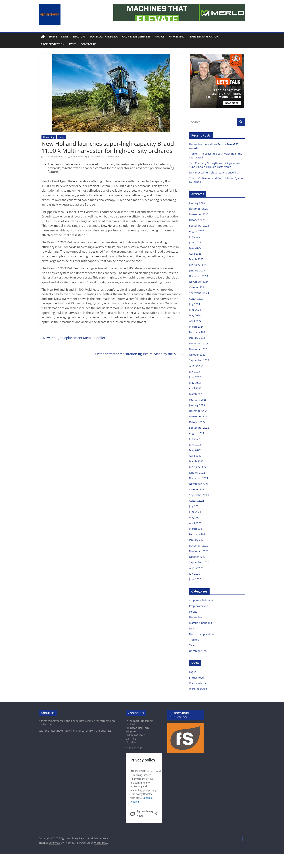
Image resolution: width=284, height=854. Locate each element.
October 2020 (197, 556)
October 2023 (197, 354)
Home (53, 36)
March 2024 (196, 326)
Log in (192, 672)
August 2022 (196, 433)
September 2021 (199, 495)
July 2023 (194, 371)
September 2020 (199, 562)
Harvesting (177, 36)
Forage (159, 36)
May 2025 (195, 248)
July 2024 (194, 304)
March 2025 (196, 259)
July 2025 (194, 236)
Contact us (88, 44)
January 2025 (197, 270)
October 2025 (197, 220)
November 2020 (198, 551)
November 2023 (198, 349)
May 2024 (195, 315)
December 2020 (198, 545)
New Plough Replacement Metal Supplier (72, 338)
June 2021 (195, 512)
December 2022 (198, 411)
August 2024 (196, 298)
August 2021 (196, 500)
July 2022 (194, 439)
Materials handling (104, 36)
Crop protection (52, 44)
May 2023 (195, 382)
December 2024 (198, 276)
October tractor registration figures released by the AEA (139, 354)
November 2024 (198, 281)
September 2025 (199, 225)
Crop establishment (136, 36)
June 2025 (195, 242)
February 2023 (197, 399)
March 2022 (196, 461)
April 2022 (195, 455)
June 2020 (195, 579)
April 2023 (195, 388)
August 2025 (196, 231)
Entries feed (196, 677)
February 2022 (197, 467)
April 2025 (195, 253)
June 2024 (195, 309)
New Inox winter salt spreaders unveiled (214, 172)
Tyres (72, 44)
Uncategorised (198, 651)
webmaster (77, 156)
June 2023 (195, 377)
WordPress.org (198, 688)
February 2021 (197, 534)
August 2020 (196, 568)
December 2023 (198, 343)
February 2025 (197, 265)
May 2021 (195, 517)
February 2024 (197, 332)
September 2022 (199, 427)
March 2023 (196, 394)
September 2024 (199, 293)
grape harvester (96, 156)
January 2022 (197, 472)
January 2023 (197, 405)
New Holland (112, 156)
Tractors (79, 36)
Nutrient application (204, 36)
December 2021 (198, 478)
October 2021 (197, 489)
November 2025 (198, 214)
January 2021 (197, 540)
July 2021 (194, 506)
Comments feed (198, 683)
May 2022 (195, 450)
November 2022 (198, 416)
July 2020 (194, 573)
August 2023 (196, 366)
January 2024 (197, 338)
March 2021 (196, 528)
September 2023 (199, 360)
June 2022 (195, 444)
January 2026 (197, 203)
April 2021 (195, 523)
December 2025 (198, 208)
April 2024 (195, 321)
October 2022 (197, 422)
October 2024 (197, 287)
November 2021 (198, 483)
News (64, 36)
